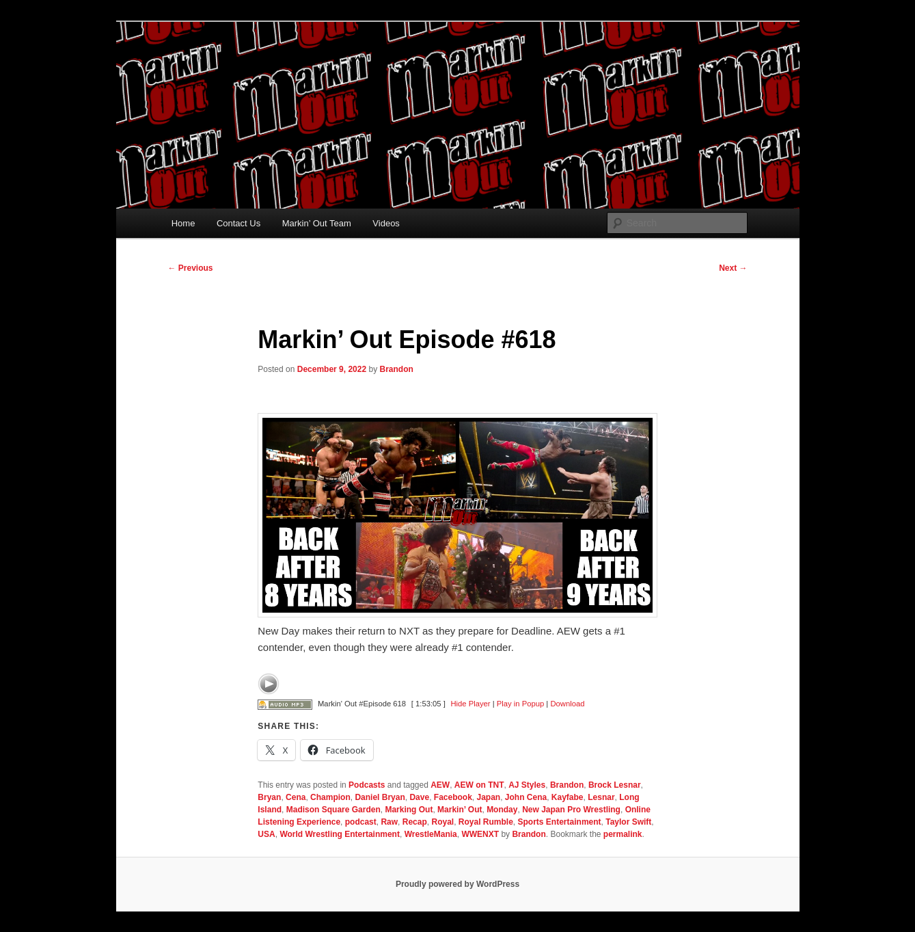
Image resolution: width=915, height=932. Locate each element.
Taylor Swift (628, 822)
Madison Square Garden (333, 809)
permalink (622, 834)
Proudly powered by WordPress (457, 884)
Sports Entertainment (559, 822)
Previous (190, 268)
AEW (440, 785)
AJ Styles (526, 785)
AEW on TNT (479, 785)
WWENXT (480, 834)
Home (183, 223)
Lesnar (601, 797)
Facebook (453, 797)
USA (266, 834)
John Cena (526, 797)
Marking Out (409, 809)
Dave (419, 797)
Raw (389, 822)
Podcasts (367, 785)
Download (567, 704)
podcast (361, 822)
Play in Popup (520, 704)
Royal (442, 822)
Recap (414, 822)
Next (733, 268)
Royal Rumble (486, 822)
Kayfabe (567, 797)
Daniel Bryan (380, 797)
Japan (488, 797)
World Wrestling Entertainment (339, 834)
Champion (330, 797)
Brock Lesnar (614, 785)
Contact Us (238, 223)
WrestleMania (431, 834)
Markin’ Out (459, 809)
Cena (295, 797)
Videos (386, 223)
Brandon (396, 369)
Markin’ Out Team (316, 223)
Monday (502, 809)
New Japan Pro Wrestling (571, 809)
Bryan (269, 797)
